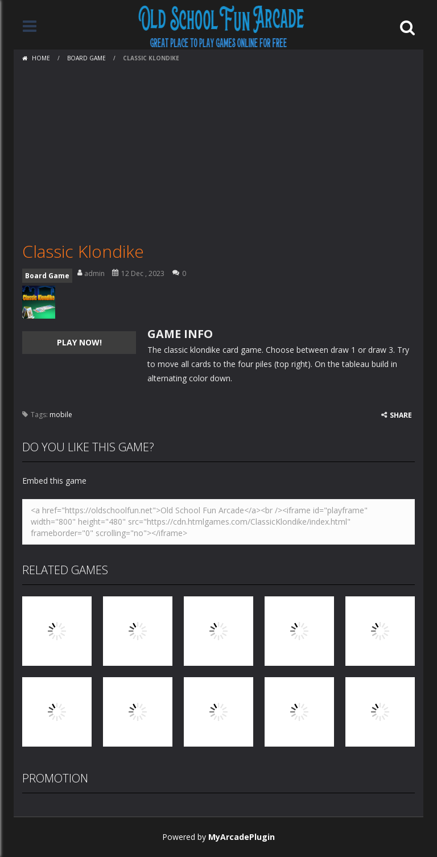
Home (41, 58)
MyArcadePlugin (241, 836)
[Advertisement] (218, 152)
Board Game (86, 58)
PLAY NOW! (79, 342)
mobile (61, 414)
